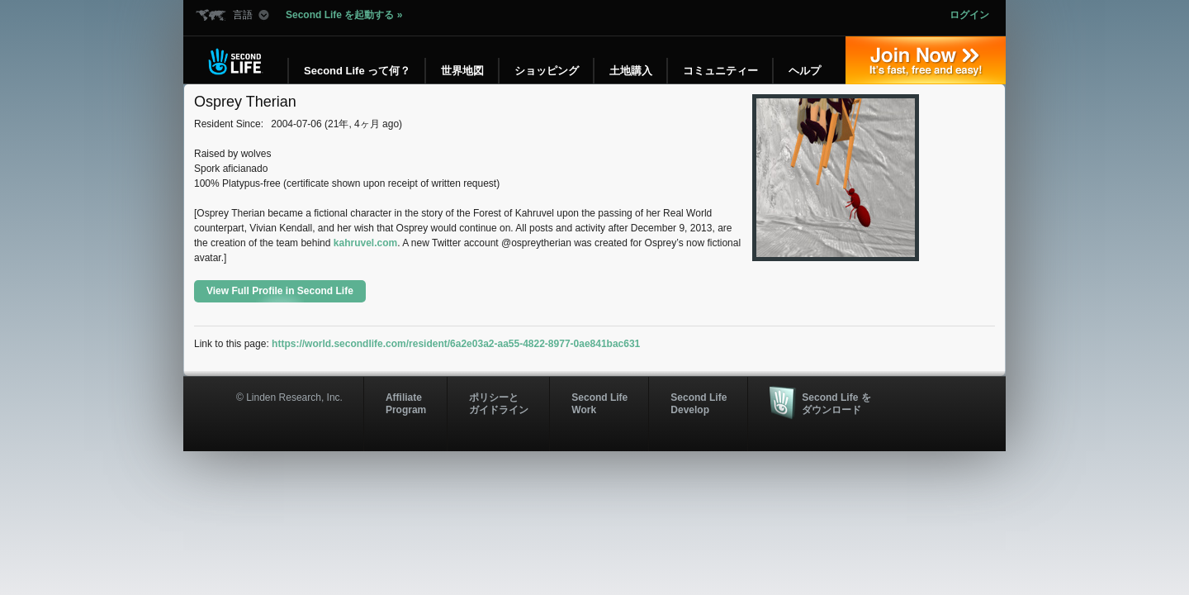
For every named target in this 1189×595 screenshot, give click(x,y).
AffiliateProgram (406, 403)
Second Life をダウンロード (836, 403)
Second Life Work (599, 403)
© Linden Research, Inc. (289, 397)
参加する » (926, 60)
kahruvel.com (365, 243)
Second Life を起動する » (344, 15)
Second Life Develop (698, 403)
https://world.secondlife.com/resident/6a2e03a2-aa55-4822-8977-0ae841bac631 (456, 344)
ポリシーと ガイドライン (498, 403)
